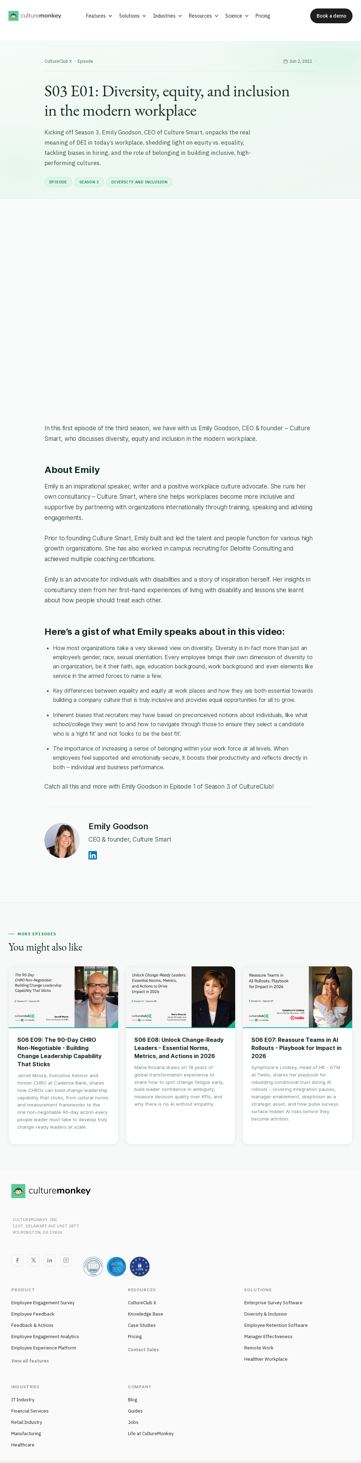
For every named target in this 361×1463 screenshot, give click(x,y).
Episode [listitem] (58, 182)
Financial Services (30, 1411)
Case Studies (142, 1325)
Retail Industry (26, 1422)
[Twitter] (33, 1260)
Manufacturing (26, 1434)
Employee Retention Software (276, 1325)
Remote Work (259, 1348)
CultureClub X (58, 61)
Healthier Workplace (266, 1359)
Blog (132, 1400)
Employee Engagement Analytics (45, 1337)
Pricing (135, 1337)
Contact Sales (143, 1350)
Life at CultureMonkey (150, 1434)
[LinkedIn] (50, 1260)
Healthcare (23, 1445)
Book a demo (331, 16)
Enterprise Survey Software (273, 1303)
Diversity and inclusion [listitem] (139, 182)
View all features (30, 1361)
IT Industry (22, 1400)
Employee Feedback (32, 1314)
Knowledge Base (145, 1314)
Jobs (133, 1422)
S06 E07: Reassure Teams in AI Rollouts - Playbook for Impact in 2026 (296, 1048)
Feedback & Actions (32, 1325)
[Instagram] (66, 1260)
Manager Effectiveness (268, 1337)
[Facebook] (17, 1260)
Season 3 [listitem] (89, 182)
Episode (85, 61)
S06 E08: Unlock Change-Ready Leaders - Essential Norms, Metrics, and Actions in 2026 (179, 1048)
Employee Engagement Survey (42, 1303)
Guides (135, 1411)
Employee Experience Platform (43, 1348)
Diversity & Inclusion (265, 1314)
